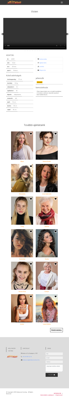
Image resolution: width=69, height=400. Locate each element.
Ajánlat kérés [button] (42, 63)
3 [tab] (10, 48)
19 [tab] (50, 48)
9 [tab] (25, 48)
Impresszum (59, 395)
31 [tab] (37, 50)
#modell (39, 82)
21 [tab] (54, 48)
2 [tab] (8, 48)
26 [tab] (25, 50)
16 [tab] (42, 48)
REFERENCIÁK (57, 393)
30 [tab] (35, 50)
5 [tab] (15, 48)
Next (67, 34)
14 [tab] (37, 48)
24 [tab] (62, 48)
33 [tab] (42, 50)
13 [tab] (35, 48)
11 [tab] (30, 48)
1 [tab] (5, 48)
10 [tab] (27, 48)
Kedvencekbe (43, 59)
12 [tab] (32, 48)
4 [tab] (13, 48)
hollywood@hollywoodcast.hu (31, 360)
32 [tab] (40, 50)
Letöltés (41, 66)
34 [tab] (45, 50)
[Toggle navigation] (61, 2)
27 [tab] (27, 50)
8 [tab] (22, 48)
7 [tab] (20, 48)
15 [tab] (40, 48)
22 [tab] (57, 48)
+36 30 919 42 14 (27, 357)
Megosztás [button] (42, 70)
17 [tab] (45, 48)
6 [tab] (17, 48)
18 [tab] (47, 48)
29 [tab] (32, 50)
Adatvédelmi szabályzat (47, 395)
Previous (2, 34)
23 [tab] (59, 48)
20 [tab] (52, 48)
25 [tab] (64, 48)
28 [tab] (30, 50)
